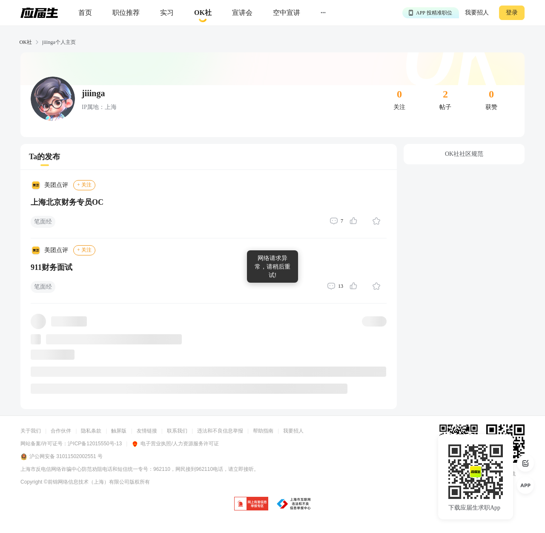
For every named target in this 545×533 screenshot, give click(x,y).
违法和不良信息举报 (220, 431)
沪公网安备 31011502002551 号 (61, 456)
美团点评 (56, 185)
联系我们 (177, 431)
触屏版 (118, 431)
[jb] (251, 504)
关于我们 (30, 431)
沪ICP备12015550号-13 (95, 444)
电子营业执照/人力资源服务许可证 (175, 444)
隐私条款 (91, 431)
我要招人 (477, 12)
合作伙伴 (61, 431)
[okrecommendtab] (203, 13)
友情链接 (147, 431)
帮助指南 (263, 431)
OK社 (26, 42)
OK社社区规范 (464, 154)
